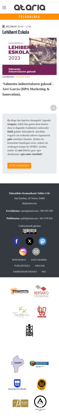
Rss (44, 271)
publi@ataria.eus (29, 218)
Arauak (40, 265)
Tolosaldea (29, 17)
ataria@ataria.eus (29, 211)
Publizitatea (22, 265)
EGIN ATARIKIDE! (19, 165)
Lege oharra (39, 260)
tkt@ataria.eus (29, 203)
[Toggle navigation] (4, 7)
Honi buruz (19, 260)
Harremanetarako (25, 271)
